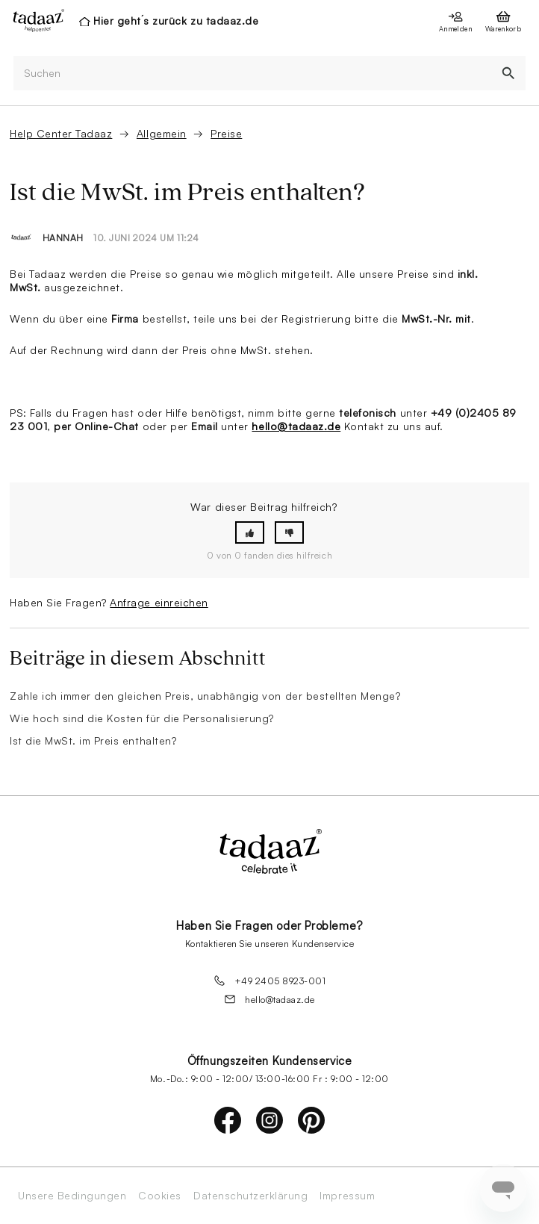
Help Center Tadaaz (61, 133)
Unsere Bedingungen (72, 1196)
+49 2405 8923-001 (270, 981)
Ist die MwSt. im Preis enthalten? (93, 740)
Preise (226, 133)
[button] (249, 532)
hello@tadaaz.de (296, 426)
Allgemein (162, 133)
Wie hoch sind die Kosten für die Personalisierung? (142, 718)
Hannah (63, 237)
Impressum (347, 1196)
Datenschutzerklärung (250, 1196)
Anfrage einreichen (159, 602)
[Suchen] (252, 73)
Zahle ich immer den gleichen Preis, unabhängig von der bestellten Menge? (205, 695)
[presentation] (34, 20)
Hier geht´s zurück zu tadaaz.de (175, 20)
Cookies (159, 1196)
